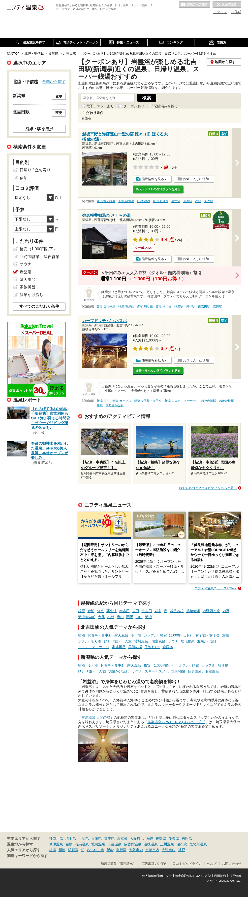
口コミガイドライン (187, 863)
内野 (225, 611)
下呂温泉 (115, 844)
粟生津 (111, 611)
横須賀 (73, 850)
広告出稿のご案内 (154, 863)
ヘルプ (212, 863)
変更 (58, 96)
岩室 (158, 611)
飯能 (110, 850)
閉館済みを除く (166, 106)
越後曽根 (177, 611)
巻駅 (198, 201)
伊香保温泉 (132, 844)
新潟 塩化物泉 (106, 201)
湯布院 (182, 844)
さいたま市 (95, 850)
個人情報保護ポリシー (157, 876)
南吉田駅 (204, 306)
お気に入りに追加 (196, 179)
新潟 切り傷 (160, 201)
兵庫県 (96, 838)
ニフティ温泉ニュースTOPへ (215, 588)
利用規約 (220, 876)
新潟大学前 (86, 617)
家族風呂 (119, 647)
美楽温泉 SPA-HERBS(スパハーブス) (176, 722)
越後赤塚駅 (208, 401)
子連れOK (152, 647)
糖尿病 (167, 647)
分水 (100, 611)
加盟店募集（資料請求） (118, 863)
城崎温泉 (98, 844)
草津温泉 (56, 844)
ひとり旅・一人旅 (118, 641)
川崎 (62, 850)
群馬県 (109, 838)
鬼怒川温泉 (198, 844)
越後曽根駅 (226, 401)
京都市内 (152, 850)
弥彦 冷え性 (163, 306)
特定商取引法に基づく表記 (193, 876)
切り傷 (96, 641)
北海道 (148, 838)
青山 (120, 617)
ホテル (83, 641)
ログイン (220, 12)
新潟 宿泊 (143, 201)
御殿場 (121, 850)
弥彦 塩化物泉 (106, 306)
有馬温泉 (82, 844)
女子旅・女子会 (207, 635)
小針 (110, 617)
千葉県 (83, 838)
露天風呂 (121, 635)
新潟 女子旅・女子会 (147, 401)
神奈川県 (56, 838)
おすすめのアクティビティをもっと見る (208, 488)
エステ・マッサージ (93, 647)
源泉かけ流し (207, 641)
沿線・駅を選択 (39, 128)
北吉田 (147, 611)
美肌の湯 (135, 647)
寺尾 (101, 617)
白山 (139, 617)
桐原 (81, 611)
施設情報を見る (153, 179)
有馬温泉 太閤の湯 (96, 717)
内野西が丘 (211, 611)
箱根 (68, 844)
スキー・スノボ (157, 671)
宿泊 (81, 635)
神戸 (181, 850)
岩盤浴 (25, 272)
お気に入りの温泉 (194, 4)
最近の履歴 (227, 4)
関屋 (129, 617)
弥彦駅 (187, 201)
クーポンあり (134, 106)
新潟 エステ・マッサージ (181, 401)
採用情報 (235, 876)
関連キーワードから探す (27, 856)
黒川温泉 (167, 844)
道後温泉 (151, 844)
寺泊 (91, 611)
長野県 (161, 838)
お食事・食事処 (100, 635)
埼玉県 (70, 838)
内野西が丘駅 (115, 405)
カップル (150, 635)
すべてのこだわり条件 (39, 306)
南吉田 (124, 611)
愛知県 (174, 838)
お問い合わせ (231, 863)
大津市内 (169, 850)
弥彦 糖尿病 (126, 306)
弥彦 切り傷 (145, 306)
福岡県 (187, 838)
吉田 (135, 611)
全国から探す (54, 81)
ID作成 (236, 12)
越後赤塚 (193, 611)
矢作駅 (208, 201)
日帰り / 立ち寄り (35, 170)
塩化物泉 (188, 641)
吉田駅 (217, 306)
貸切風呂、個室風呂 (149, 641)
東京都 (122, 838)
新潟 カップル (121, 401)
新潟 (148, 617)
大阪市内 (136, 850)
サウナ (173, 641)
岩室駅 (175, 201)
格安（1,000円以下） (176, 635)
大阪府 (135, 838)
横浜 (52, 850)
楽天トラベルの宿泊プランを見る (158, 189)
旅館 (225, 635)
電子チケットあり (100, 106)
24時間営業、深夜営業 (40, 257)
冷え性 (136, 635)
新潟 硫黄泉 (126, 201)
